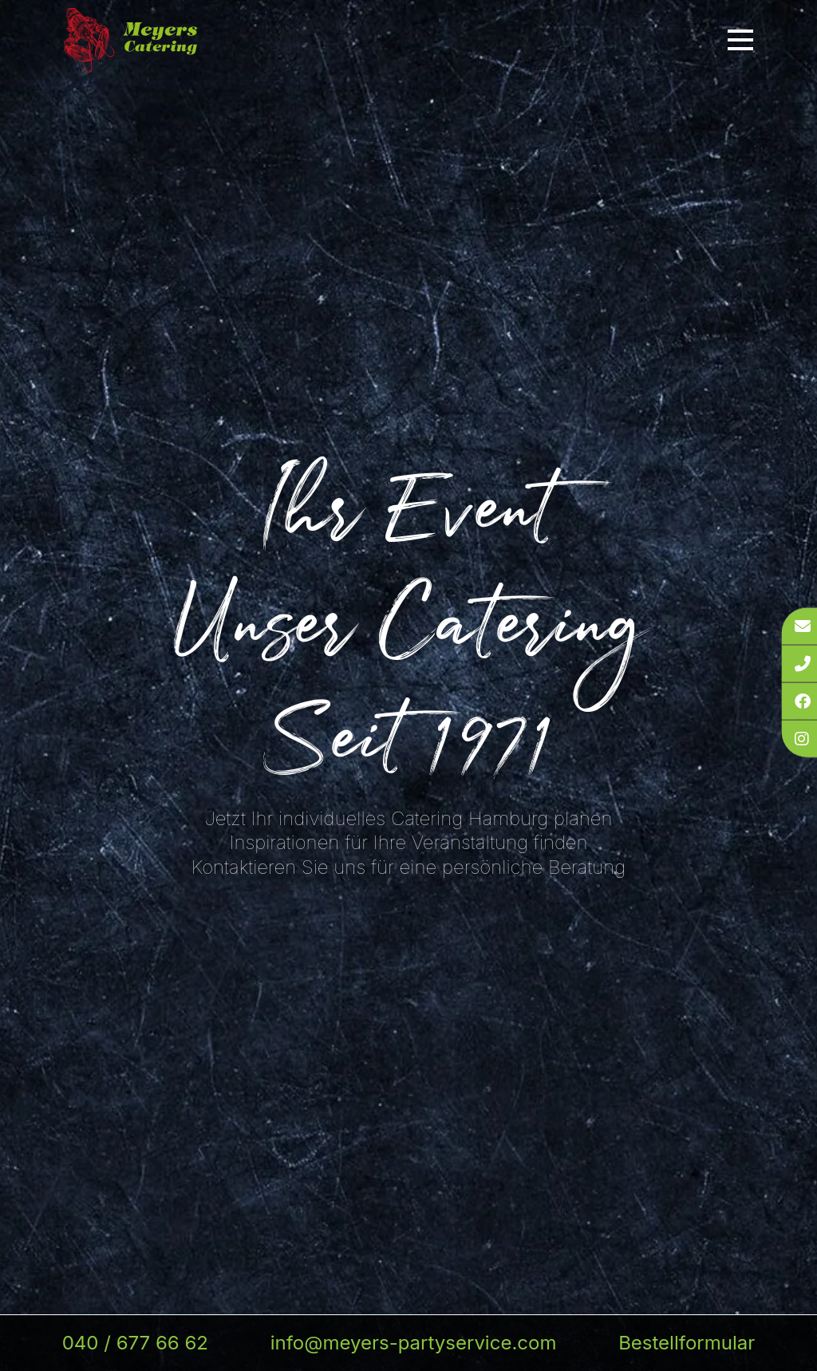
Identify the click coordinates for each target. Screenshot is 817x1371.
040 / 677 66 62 (135, 1342)
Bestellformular (686, 1342)
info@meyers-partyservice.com (413, 1342)
